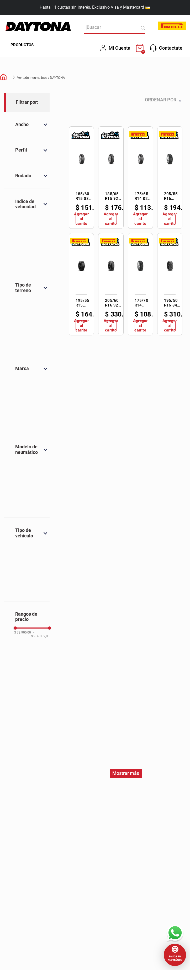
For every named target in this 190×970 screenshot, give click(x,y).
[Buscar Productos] (140, 27)
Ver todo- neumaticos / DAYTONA (41, 78)
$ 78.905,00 (22, 632)
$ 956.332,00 (40, 634)
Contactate (166, 48)
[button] (175, 955)
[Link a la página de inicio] (4, 77)
